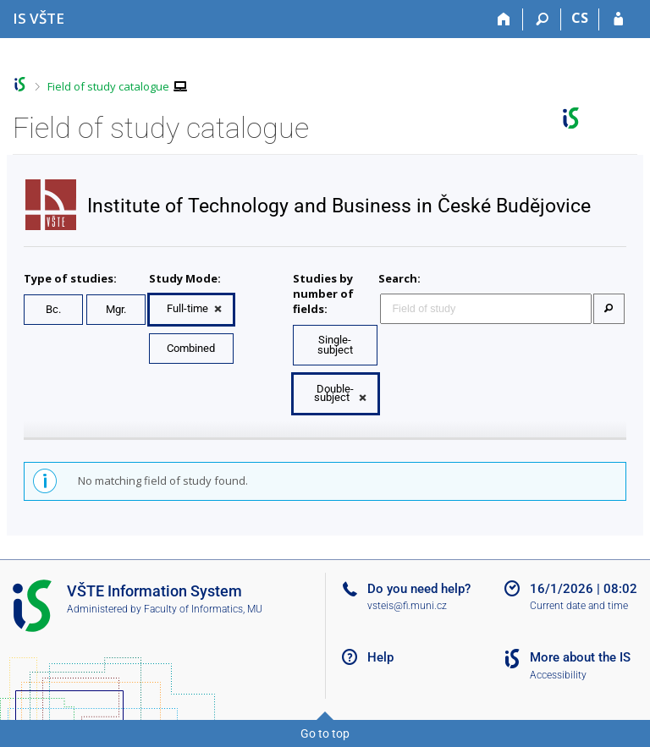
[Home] (504, 19)
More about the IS (580, 657)
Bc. (53, 309)
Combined (191, 348)
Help (380, 657)
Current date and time (579, 606)
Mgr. (116, 309)
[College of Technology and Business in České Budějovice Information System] (38, 18)
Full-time (187, 308)
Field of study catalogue (108, 86)
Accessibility (558, 675)
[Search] (542, 19)
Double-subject (334, 393)
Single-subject (335, 345)
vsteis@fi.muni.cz (407, 606)
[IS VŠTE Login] (618, 19)
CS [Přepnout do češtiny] (579, 17)
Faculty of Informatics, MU (203, 609)
